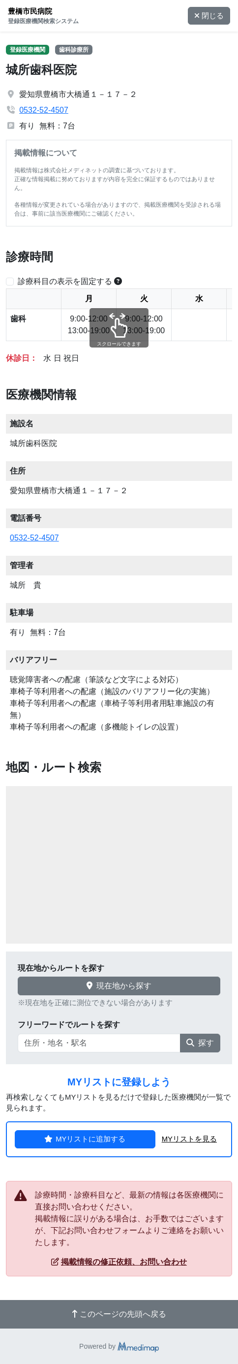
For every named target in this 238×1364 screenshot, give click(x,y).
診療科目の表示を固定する (65, 281)
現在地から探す (119, 986)
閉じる (209, 16)
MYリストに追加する (84, 1139)
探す (200, 1043)
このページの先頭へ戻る (119, 1314)
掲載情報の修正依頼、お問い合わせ (119, 1262)
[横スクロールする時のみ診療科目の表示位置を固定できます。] (118, 281)
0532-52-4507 (43, 110)
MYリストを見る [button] (189, 1139)
